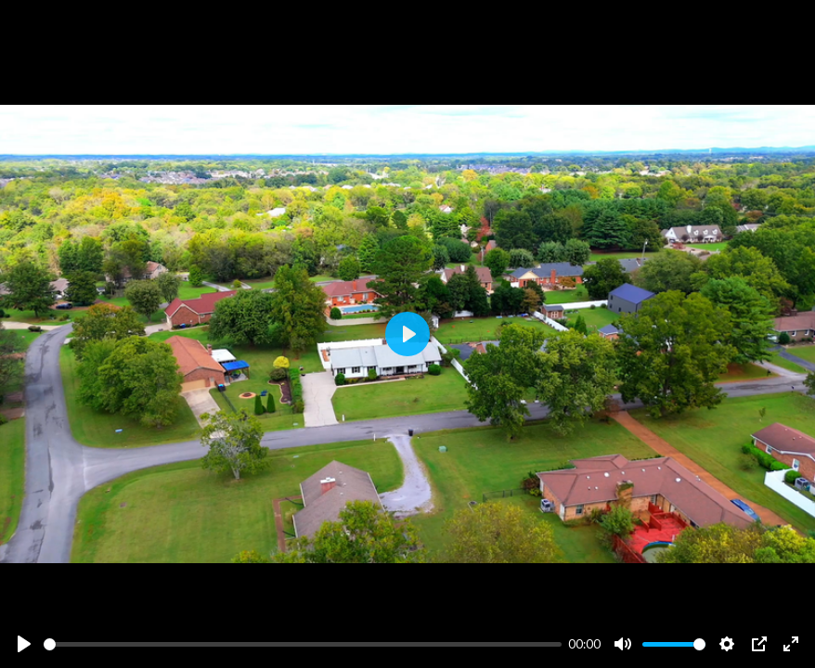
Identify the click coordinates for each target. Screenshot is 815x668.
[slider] (303, 644)
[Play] (24, 644)
